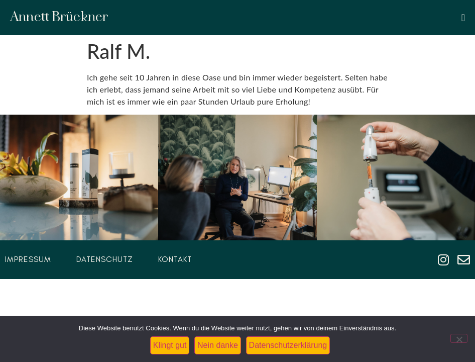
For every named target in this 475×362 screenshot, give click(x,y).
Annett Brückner (59, 17)
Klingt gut (170, 345)
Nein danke (217, 345)
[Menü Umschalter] (463, 18)
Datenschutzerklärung (288, 345)
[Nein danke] (458, 338)
